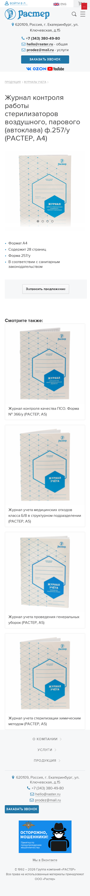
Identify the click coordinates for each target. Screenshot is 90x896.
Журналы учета (35, 82)
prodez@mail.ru (40, 50)
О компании (45, 739)
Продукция (13, 82)
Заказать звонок (45, 59)
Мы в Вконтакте (45, 860)
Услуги (45, 750)
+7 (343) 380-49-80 (43, 39)
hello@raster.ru (40, 44)
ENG (63, 4)
